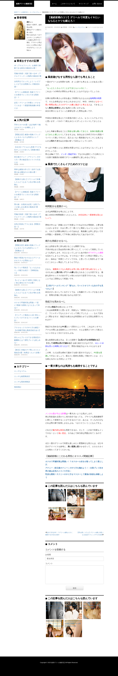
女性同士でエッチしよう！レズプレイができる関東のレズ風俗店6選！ (27, 84)
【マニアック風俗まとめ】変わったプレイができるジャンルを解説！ (27, 317)
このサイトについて (67, 4)
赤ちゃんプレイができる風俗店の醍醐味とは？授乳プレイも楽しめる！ (27, 340)
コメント (49, 563)
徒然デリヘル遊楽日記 (24, 4)
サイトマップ (83, 4)
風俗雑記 (17, 387)
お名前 (48, 554)
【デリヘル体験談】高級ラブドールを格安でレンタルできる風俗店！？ (27, 94)
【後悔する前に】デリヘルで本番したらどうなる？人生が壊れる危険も (27, 182)
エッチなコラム (80, 27)
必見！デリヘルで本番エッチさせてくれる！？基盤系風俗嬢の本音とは (27, 105)
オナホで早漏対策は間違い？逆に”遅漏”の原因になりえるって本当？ (27, 305)
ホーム (54, 4)
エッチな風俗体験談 (22, 382)
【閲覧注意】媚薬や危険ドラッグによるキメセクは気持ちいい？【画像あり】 (27, 137)
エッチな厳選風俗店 (22, 376)
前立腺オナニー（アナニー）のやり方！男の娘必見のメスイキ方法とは (27, 159)
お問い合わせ (97, 4)
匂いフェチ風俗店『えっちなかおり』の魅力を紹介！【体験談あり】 (27, 270)
